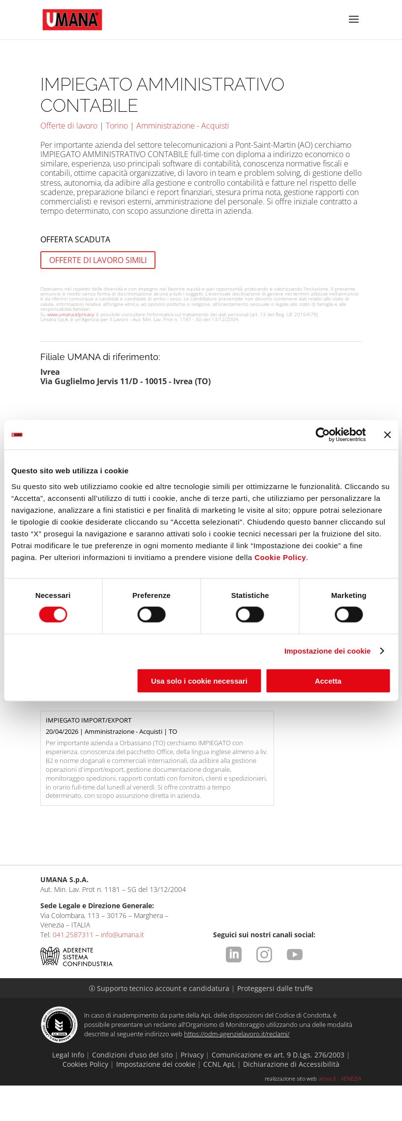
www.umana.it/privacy (70, 314)
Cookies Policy (85, 1099)
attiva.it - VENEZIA (340, 1114)
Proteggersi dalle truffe (275, 1023)
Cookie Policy (280, 557)
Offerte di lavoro (68, 125)
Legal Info (68, 1089)
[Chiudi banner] (387, 434)
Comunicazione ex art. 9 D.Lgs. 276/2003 (278, 1089)
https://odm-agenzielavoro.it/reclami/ (236, 1069)
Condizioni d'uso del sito (132, 1089)
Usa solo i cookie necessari (199, 680)
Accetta (328, 680)
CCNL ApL (219, 1099)
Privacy (192, 1089)
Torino (117, 125)
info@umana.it (122, 970)
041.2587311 (73, 970)
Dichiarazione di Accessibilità (291, 1099)
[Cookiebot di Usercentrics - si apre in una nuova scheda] (322, 435)
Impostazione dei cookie (327, 651)
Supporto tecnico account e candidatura (160, 1023)
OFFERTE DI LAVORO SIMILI (98, 260)
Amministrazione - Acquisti (182, 125)
